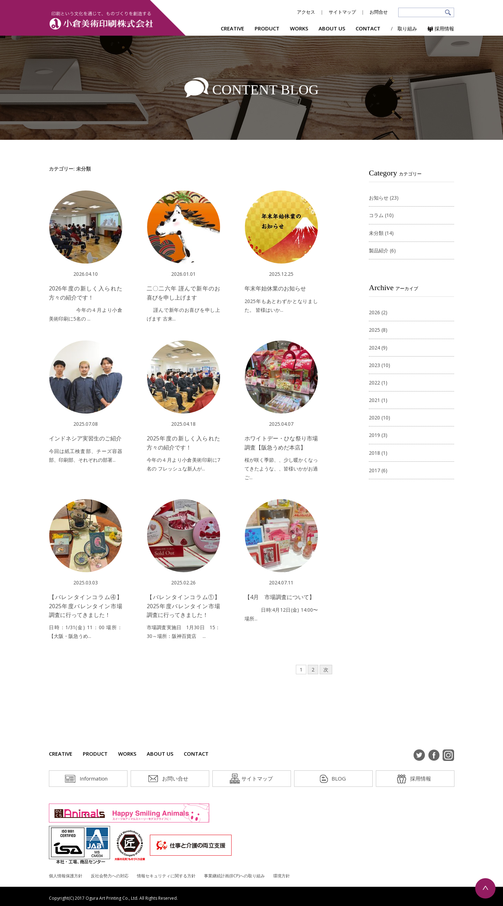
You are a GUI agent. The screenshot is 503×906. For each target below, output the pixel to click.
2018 (374, 453)
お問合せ (379, 12)
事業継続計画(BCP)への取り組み (234, 876)
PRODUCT (267, 28)
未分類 (376, 233)
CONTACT (368, 28)
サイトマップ (342, 12)
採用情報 (441, 28)
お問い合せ (175, 778)
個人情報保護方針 (65, 876)
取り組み (407, 28)
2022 (374, 382)
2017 (374, 470)
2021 (374, 400)
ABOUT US (332, 28)
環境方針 (281, 876)
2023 (374, 365)
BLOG (338, 778)
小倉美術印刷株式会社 (101, 20)
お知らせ (378, 197)
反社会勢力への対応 (110, 876)
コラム (376, 215)
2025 (374, 329)
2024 (374, 347)
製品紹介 (378, 250)
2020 (374, 417)
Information (94, 778)
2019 (374, 435)
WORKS (299, 28)
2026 (374, 312)
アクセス (306, 12)
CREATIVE (232, 28)
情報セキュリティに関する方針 (166, 876)
